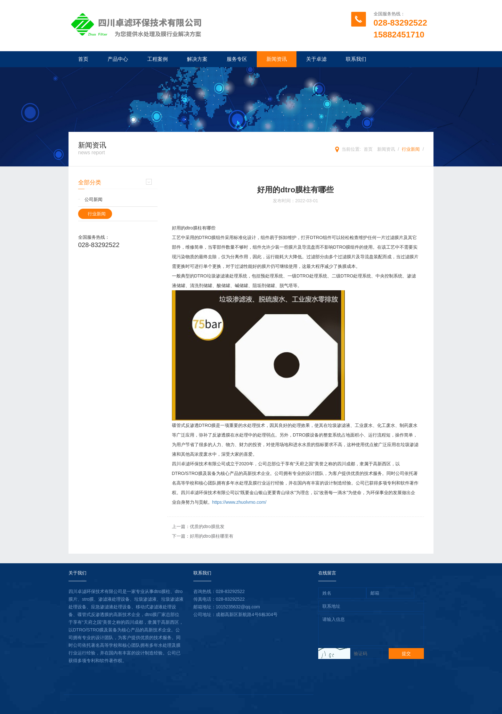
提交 (406, 653)
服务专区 (237, 59)
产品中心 (118, 59)
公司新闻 (93, 199)
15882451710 (399, 34)
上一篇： (198, 526)
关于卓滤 (316, 59)
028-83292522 (400, 23)
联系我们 (356, 59)
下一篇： (202, 536)
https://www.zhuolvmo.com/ (239, 502)
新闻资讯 (276, 59)
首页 (83, 59)
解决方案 (197, 59)
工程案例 (157, 59)
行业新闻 (411, 149)
